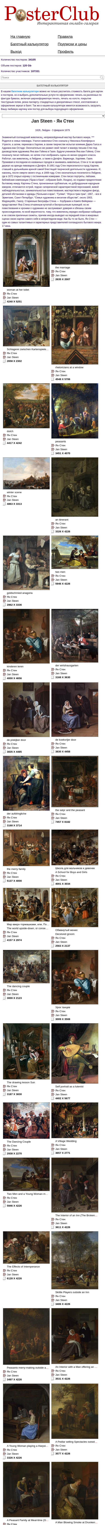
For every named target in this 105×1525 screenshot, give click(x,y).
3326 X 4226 (62, 531)
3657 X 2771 (62, 1152)
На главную (20, 36)
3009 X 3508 (62, 1019)
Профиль (66, 51)
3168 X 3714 (14, 825)
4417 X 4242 (14, 443)
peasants (60, 441)
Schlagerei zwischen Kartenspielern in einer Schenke (38, 349)
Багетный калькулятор (29, 44)
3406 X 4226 (62, 1304)
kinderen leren (15, 666)
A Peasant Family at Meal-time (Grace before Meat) (37, 1520)
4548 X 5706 (62, 379)
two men (60, 571)
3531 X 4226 (62, 1378)
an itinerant (61, 519)
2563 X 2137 (62, 945)
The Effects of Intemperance (23, 1266)
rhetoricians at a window (69, 367)
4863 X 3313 (14, 503)
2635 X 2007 (62, 279)
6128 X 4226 (14, 1278)
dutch (10, 431)
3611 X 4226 (62, 1227)
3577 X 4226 (62, 1453)
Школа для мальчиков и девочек (75, 868)
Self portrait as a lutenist (69, 1086)
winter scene (14, 492)
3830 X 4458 (62, 751)
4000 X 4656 (14, 678)
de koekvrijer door (65, 739)
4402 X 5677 (62, 1098)
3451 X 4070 (62, 453)
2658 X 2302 (14, 361)
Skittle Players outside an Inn (72, 1292)
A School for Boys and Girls (71, 872)
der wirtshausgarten (66, 665)
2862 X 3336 (14, 604)
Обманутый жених (66, 930)
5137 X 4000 (14, 880)
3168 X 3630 (62, 677)
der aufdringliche (16, 813)
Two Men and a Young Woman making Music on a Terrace (41, 1193)
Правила (65, 36)
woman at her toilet (18, 289)
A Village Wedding (65, 1141)
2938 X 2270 (14, 1153)
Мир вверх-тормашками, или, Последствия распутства (40, 924)
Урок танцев (62, 1007)
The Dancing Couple (19, 1141)
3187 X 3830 (14, 1094)
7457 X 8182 (62, 821)
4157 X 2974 (14, 940)
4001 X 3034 (62, 883)
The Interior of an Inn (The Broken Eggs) (78, 1215)
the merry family (16, 869)
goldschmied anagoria (19, 592)
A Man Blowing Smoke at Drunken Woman (80, 1522)
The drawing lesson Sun (21, 1082)
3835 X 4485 (14, 751)
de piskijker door (16, 739)
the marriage (62, 267)
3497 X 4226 (14, 1379)
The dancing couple (18, 986)
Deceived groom (64, 934)
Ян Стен (12, 293)
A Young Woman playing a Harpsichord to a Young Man (39, 1445)
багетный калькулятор (52, 85)
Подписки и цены (72, 44)
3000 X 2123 (14, 998)
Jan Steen (13, 297)
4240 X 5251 (14, 301)
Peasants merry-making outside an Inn (29, 1367)
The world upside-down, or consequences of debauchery (40, 928)
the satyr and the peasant (70, 810)
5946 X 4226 (62, 583)
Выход (15, 51)
